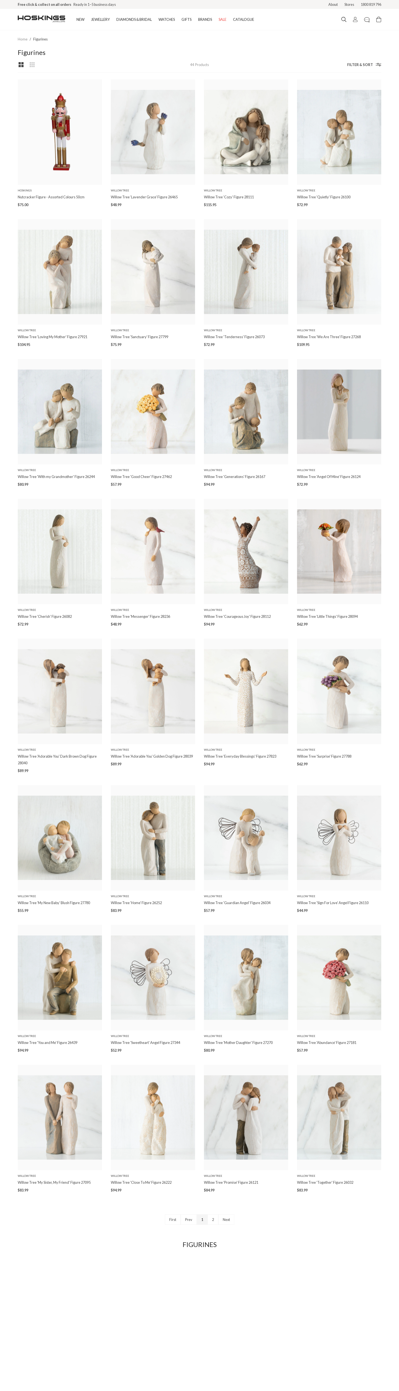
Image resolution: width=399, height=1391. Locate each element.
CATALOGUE (243, 19)
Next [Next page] (226, 1219)
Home (22, 39)
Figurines (40, 39)
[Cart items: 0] (378, 19)
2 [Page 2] (213, 1219)
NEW (80, 19)
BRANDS (205, 19)
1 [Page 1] (202, 1219)
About (333, 4)
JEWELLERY (100, 19)
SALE (222, 19)
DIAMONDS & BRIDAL (134, 19)
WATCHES (166, 19)
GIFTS (186, 19)
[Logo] (41, 19)
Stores (349, 4)
